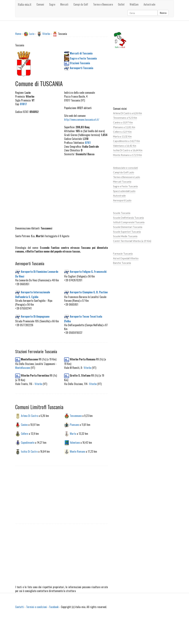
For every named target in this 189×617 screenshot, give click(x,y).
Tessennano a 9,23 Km (125, 117)
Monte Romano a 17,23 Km (127, 155)
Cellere (24, 434)
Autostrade (119, 195)
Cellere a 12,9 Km (122, 131)
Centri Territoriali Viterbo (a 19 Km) (132, 241)
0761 (88, 143)
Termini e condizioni (36, 607)
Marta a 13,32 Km (122, 136)
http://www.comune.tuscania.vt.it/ (81, 119)
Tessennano (76, 416)
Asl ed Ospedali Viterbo (126, 258)
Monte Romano (77, 451)
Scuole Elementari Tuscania (127, 227)
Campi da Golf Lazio (123, 172)
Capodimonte (27, 442)
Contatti (19, 607)
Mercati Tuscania (122, 181)
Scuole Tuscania (121, 213)
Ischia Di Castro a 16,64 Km (127, 150)
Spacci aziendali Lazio (124, 191)
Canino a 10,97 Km (123, 122)
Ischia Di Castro (29, 451)
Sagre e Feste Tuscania (125, 186)
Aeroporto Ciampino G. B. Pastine (89, 292)
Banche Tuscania (122, 262)
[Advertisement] (37, 168)
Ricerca (163, 12)
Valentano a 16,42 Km (124, 145)
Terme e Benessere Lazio (126, 177)
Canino (24, 425)
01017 (23, 104)
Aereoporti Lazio (122, 200)
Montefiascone (22, 368)
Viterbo (46, 34)
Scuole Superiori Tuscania (127, 231)
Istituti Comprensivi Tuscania (128, 222)
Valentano (75, 442)
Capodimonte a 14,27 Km (126, 141)
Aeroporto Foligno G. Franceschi (88, 272)
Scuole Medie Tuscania (125, 236)
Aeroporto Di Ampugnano (35, 316)
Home (18, 34)
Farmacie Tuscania (123, 253)
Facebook (54, 607)
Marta (73, 434)
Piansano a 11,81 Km (124, 127)
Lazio (31, 34)
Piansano (74, 425)
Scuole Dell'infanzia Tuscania (128, 217)
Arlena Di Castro (29, 416)
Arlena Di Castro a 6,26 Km (127, 113)
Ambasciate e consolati (125, 167)
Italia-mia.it (24, 4)
